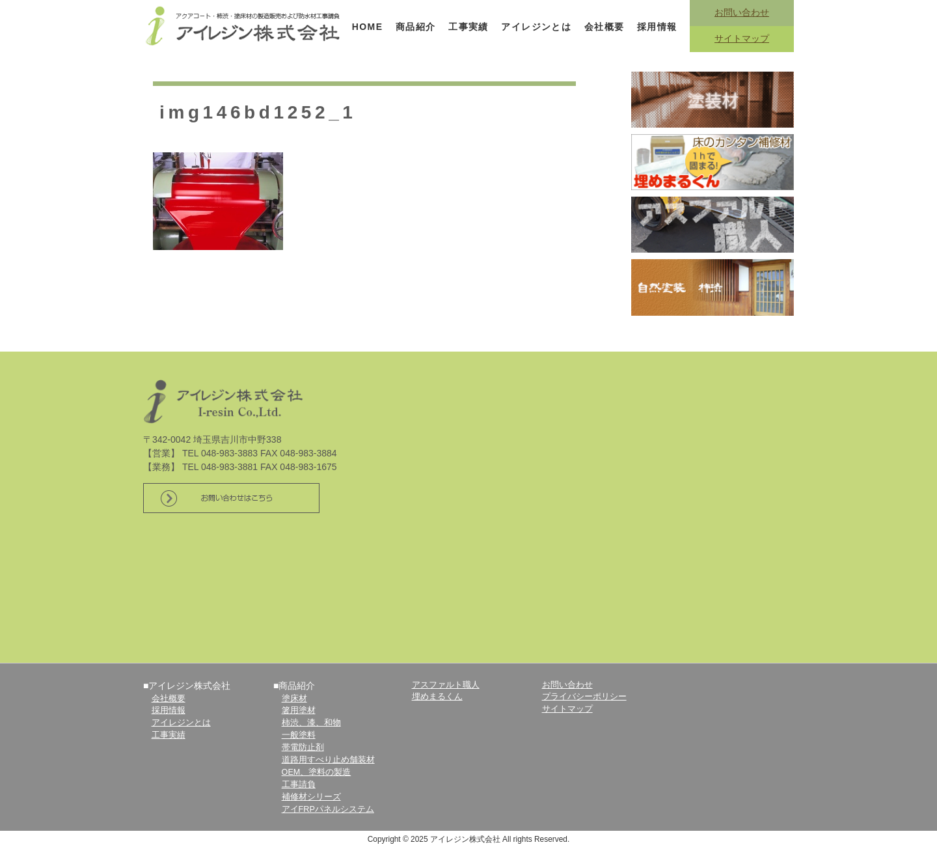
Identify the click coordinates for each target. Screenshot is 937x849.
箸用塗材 (299, 710)
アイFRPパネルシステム (328, 809)
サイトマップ (741, 38)
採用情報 (657, 26)
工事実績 (468, 26)
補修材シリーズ (311, 796)
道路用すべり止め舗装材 (328, 759)
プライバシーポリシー (584, 696)
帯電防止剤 (303, 747)
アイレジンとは (536, 26)
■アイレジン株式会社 (186, 685)
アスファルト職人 (446, 684)
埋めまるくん (437, 696)
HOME (367, 26)
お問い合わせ (741, 12)
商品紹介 (416, 26)
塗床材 (294, 698)
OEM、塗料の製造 (316, 772)
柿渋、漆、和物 (311, 722)
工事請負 (299, 784)
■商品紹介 (294, 685)
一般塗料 (299, 735)
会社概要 (604, 26)
